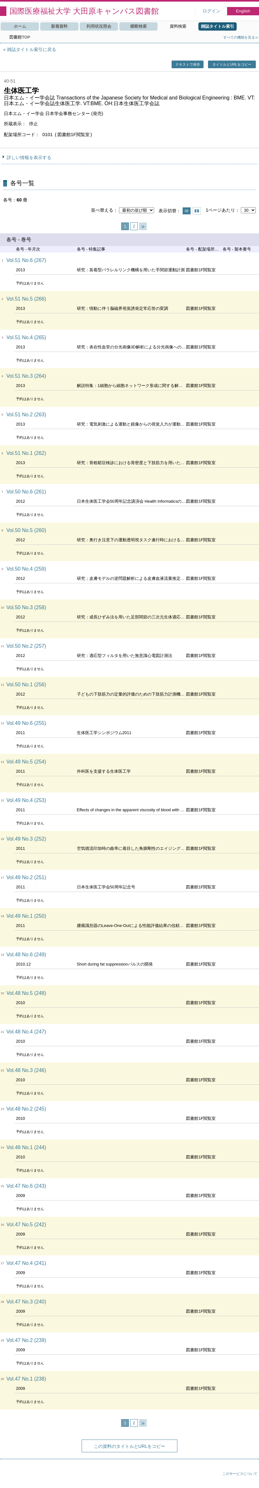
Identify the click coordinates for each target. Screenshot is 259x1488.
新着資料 (59, 26)
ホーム (20, 26)
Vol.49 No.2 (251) (26, 877)
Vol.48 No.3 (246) (26, 1070)
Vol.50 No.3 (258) (26, 607)
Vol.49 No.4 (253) (26, 800)
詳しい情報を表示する (29, 157)
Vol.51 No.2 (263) (26, 414)
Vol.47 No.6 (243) (26, 1186)
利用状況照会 (98, 26)
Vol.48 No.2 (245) (26, 1109)
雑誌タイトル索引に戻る (31, 49)
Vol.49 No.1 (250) (26, 916)
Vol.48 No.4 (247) (26, 1031)
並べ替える (102, 210)
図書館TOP (19, 37)
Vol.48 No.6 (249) (26, 954)
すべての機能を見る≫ (240, 37)
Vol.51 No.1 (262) (26, 453)
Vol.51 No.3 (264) (26, 376)
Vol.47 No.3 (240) (26, 1301)
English (243, 11)
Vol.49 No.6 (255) (26, 723)
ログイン (211, 11)
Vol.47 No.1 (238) (26, 1379)
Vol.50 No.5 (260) (26, 530)
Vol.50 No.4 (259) (26, 569)
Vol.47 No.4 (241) (26, 1263)
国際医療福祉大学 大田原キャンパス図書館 (84, 11)
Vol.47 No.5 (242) (26, 1224)
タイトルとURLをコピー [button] (231, 64)
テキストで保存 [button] (187, 64)
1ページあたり (220, 210)
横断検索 (138, 26)
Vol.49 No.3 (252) (26, 839)
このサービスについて (239, 1474)
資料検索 (178, 26)
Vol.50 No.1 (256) (26, 684)
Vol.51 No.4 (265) (26, 337)
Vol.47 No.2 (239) (26, 1340)
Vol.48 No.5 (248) (26, 993)
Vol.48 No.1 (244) (26, 1147)
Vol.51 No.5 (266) (26, 299)
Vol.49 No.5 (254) (26, 761)
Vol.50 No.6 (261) (26, 491)
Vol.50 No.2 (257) (26, 646)
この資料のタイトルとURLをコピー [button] (130, 1446)
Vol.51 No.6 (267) (26, 260)
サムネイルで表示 (197, 211)
